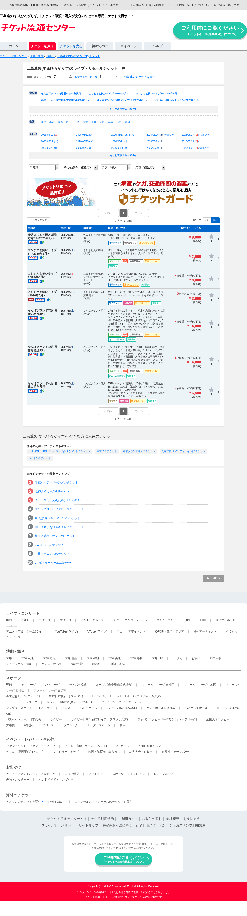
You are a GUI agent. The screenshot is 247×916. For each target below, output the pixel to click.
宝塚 (9, 658)
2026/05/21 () (119, 141)
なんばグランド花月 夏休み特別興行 (61, 93)
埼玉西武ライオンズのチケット (55, 535)
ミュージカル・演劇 (19, 664)
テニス (66, 707)
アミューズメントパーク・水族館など (30, 773)
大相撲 (10, 725)
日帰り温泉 (72, 773)
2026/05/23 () (154, 141)
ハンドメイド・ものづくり (56, 779)
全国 (31, 121)
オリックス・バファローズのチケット (59, 509)
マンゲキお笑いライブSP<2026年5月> (157, 93)
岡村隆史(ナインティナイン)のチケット (183, 451)
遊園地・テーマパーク (176, 751)
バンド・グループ (92, 620)
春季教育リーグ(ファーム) (23, 696)
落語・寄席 (117, 664)
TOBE (187, 620)
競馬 (122, 725)
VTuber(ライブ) (97, 631)
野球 (9, 684)
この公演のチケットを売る (138, 77)
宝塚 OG (157, 658)
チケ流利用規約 (102, 819)
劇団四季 (215, 658)
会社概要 (172, 819)
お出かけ (13, 767)
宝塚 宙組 (114, 658)
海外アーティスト (205, 631)
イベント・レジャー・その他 (30, 739)
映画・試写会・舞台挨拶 (104, 751)
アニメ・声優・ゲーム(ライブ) (25, 631)
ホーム (13, 46)
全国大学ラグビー (217, 719)
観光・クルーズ (164, 773)
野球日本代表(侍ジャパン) (66, 696)
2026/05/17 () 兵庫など (195, 134)
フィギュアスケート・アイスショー (29, 707)
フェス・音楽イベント (131, 631)
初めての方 (100, 46)
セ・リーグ (28, 684)
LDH (203, 620)
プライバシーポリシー (57, 825)
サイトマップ (88, 825)
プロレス (48, 725)
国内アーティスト (17, 620)
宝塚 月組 (49, 658)
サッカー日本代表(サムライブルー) (69, 702)
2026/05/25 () (49, 148)
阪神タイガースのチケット (52, 491)
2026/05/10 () (49, 134)
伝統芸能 (77, 664)
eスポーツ (122, 746)
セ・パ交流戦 (77, 684)
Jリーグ (32, 702)
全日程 (33, 134)
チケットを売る (71, 46)
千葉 (77, 122)
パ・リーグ (52, 684)
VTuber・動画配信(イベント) (24, 751)
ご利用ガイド (128, 819)
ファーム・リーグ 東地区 (158, 684)
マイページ (128, 46)
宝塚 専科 (136, 658)
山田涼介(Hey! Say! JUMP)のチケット (59, 527)
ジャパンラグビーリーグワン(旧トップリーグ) (167, 719)
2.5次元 (177, 658)
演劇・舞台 (15, 651)
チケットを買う (42, 46)
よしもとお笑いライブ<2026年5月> (108, 93)
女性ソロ (65, 620)
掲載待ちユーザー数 (86, 77)
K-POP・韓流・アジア (169, 631)
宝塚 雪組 (71, 658)
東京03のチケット (107, 451)
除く (215, 220)
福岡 (127, 122)
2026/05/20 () (84, 141)
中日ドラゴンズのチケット (52, 553)
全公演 (33, 92)
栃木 (51, 122)
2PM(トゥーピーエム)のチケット (56, 562)
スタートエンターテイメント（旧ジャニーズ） (143, 620)
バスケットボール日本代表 (23, 719)
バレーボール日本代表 (161, 707)
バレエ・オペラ (52, 664)
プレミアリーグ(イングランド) (121, 702)
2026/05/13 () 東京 (122, 134)
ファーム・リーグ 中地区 (200, 684)
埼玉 (68, 122)
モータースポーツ (98, 725)
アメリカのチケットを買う (23, 801)
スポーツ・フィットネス (128, 773)
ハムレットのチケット (49, 544)
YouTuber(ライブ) (66, 631)
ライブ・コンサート (23, 613)
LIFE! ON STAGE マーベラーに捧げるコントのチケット (59, 451)
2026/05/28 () (119, 148)
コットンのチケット (40, 458)
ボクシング (70, 725)
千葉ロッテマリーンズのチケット (56, 482)
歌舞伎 (96, 664)
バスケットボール (196, 707)
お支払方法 (191, 819)
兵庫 (110, 122)
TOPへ (215, 578)
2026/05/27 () (84, 148)
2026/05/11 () (84, 134)
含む (207, 220)
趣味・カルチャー (17, 779)
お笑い (196, 658)
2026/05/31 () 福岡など (195, 148)
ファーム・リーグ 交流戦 (50, 690)
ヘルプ (157, 46)
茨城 (43, 122)
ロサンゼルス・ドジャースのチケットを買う (103, 801)
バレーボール (88, 707)
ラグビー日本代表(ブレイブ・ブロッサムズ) (99, 719)
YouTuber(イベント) (152, 746)
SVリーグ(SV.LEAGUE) (122, 707)
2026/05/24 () (190, 141)
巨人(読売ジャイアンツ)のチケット (57, 518)
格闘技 (28, 725)
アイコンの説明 (38, 220)
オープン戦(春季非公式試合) (114, 684)
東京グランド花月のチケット (139, 451)
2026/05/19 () (49, 141)
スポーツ (13, 678)
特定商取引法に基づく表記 (122, 825)
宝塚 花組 (27, 658)
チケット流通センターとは (67, 819)
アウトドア (96, 773)
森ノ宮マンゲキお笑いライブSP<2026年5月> (122, 100)
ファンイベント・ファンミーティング (30, 746)
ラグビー (56, 719)
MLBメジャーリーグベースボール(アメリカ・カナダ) (126, 696)
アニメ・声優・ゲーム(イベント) (86, 746)
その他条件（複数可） (78, 167)
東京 (85, 122)
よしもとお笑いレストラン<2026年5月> (177, 100)
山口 (119, 122)
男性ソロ (44, 620)
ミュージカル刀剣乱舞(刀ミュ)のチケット (62, 500)
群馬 (60, 122)
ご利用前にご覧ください (210, 30)
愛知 (93, 122)
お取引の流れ (152, 819)
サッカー (12, 702)
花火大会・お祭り (140, 751)
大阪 (102, 122)
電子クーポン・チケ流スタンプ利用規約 (176, 825)
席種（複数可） (145, 167)
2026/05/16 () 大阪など (160, 134)
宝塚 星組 (93, 658)
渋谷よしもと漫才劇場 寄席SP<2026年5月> (65, 100)
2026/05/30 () (154, 148)
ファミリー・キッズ (66, 751)
